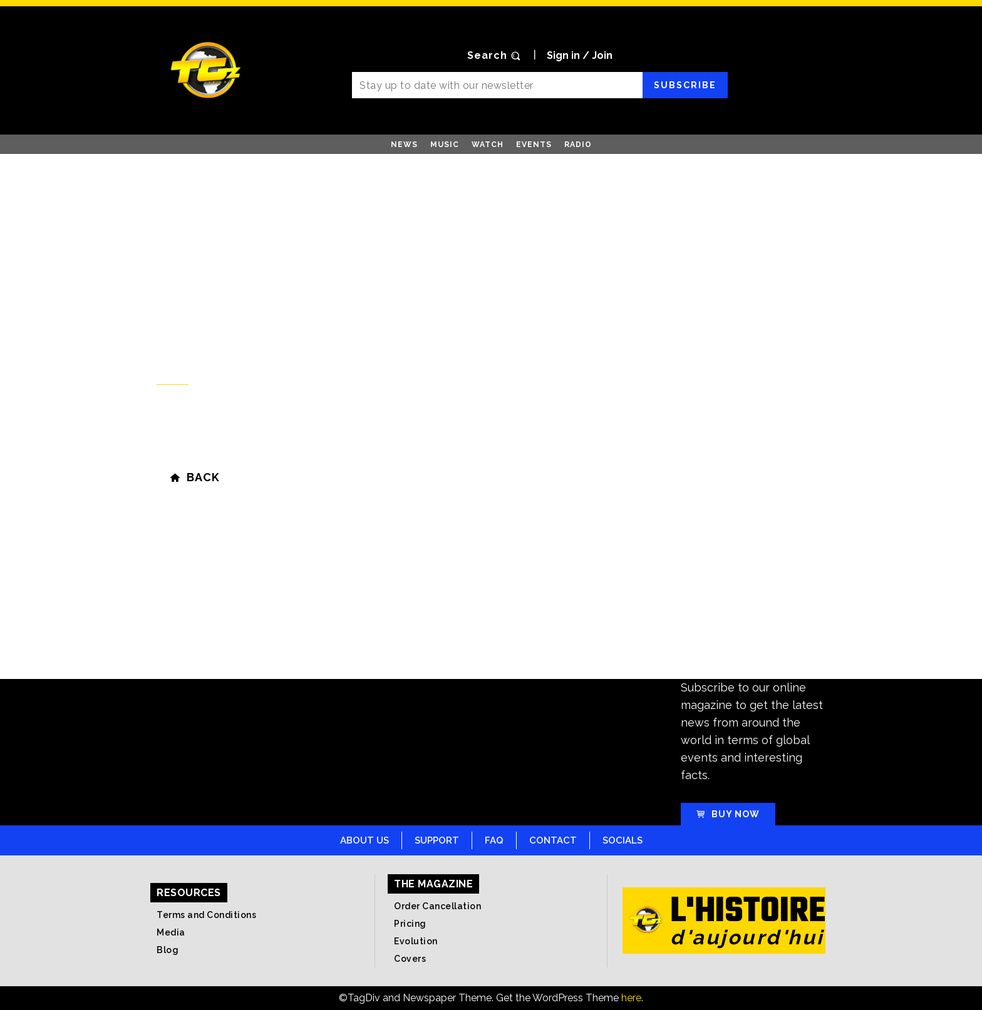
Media (171, 932)
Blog (167, 950)
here (631, 998)
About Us (364, 840)
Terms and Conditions (206, 915)
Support (437, 840)
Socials (622, 840)
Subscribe (685, 85)
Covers (410, 959)
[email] (497, 85)
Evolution (416, 941)
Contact (553, 840)
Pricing (410, 924)
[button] (495, 56)
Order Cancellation (437, 906)
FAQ (494, 840)
